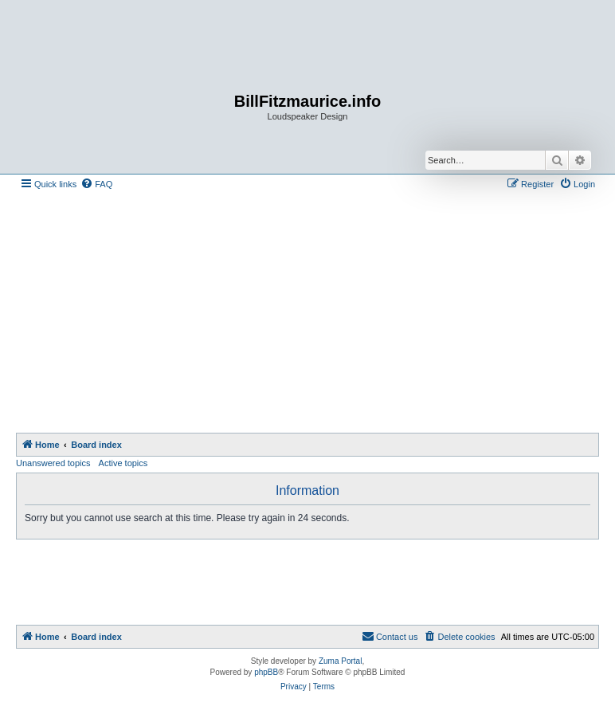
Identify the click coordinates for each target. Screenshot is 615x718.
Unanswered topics (53, 463)
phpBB (266, 672)
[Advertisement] (315, 313)
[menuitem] (96, 184)
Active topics (123, 463)
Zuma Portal (340, 661)
